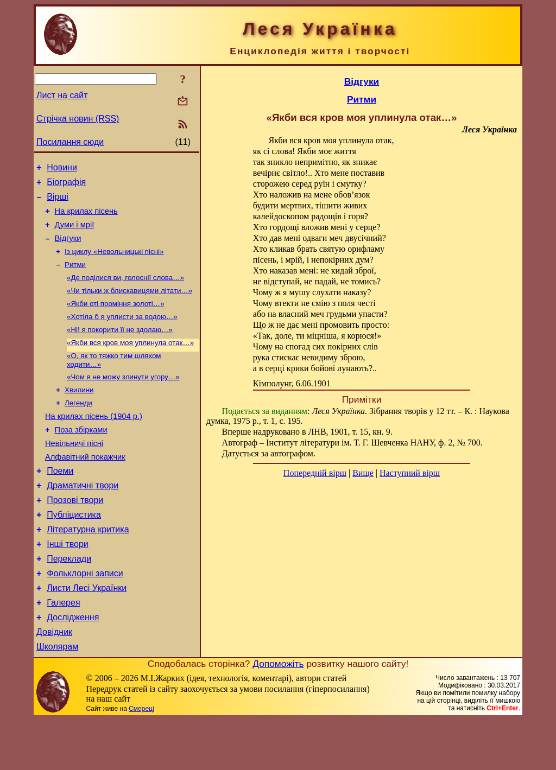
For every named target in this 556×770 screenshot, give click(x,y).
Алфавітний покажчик (85, 486)
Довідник (54, 680)
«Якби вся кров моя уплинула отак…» (130, 361)
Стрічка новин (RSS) (77, 118)
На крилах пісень (86, 217)
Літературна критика (88, 566)
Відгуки (68, 248)
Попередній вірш (314, 473)
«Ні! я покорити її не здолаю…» (120, 347)
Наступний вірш (410, 473)
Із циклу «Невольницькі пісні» (114, 262)
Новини (62, 169)
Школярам (57, 697)
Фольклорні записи (85, 615)
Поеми (60, 501)
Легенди (78, 426)
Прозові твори (75, 534)
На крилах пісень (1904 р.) (93, 440)
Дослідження (73, 664)
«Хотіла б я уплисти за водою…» (122, 333)
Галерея (63, 648)
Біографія (66, 185)
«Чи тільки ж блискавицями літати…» (129, 305)
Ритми (75, 276)
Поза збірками (81, 455)
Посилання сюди (70, 142)
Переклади (69, 599)
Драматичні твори (82, 518)
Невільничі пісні (74, 471)
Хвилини (79, 412)
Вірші (57, 201)
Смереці (141, 759)
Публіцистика (74, 550)
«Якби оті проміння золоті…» (116, 319)
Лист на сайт (62, 95)
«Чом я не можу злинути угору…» (123, 397)
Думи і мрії (74, 232)
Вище (363, 473)
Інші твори (68, 583)
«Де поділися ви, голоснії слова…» (125, 291)
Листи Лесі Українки (87, 632)
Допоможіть (278, 714)
